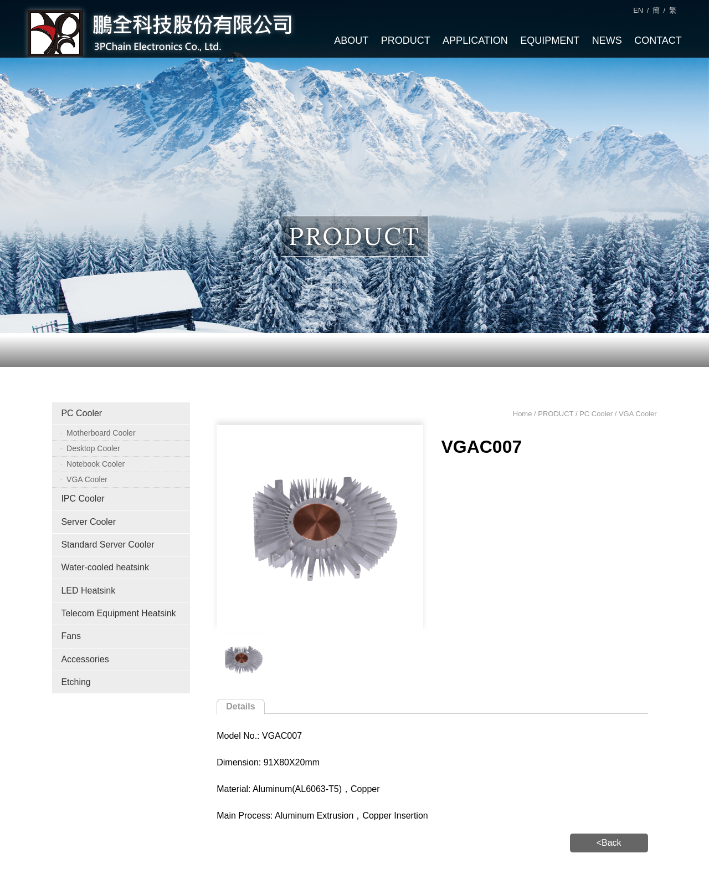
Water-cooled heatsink (105, 567)
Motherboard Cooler (101, 432)
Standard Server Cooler (107, 544)
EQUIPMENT (549, 40)
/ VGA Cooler (634, 414)
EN (638, 10)
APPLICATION (475, 40)
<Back (609, 842)
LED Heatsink (88, 590)
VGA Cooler (86, 479)
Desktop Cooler (93, 448)
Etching (75, 682)
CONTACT (658, 40)
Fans (71, 636)
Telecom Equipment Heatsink (118, 613)
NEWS (607, 40)
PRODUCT (405, 40)
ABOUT (351, 40)
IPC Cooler (82, 498)
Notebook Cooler (95, 463)
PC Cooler (81, 413)
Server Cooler (88, 522)
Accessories (85, 659)
